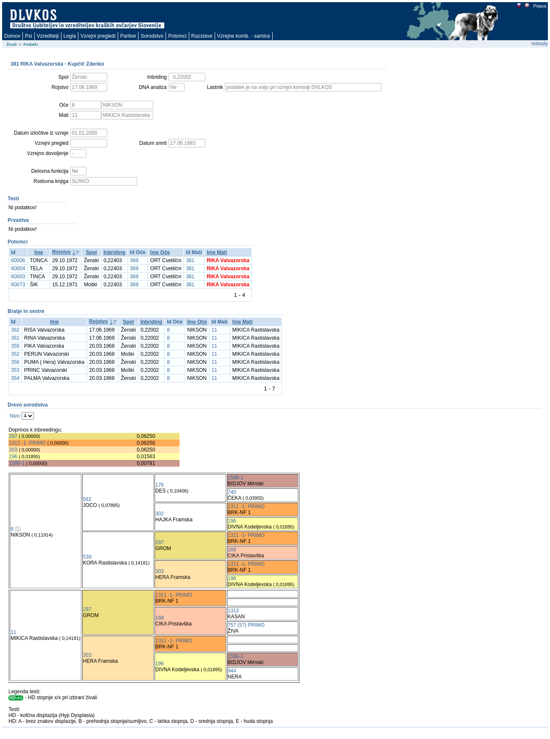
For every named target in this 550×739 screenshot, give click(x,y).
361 (15, 338)
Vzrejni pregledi (98, 36)
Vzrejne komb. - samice (243, 36)
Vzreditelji (48, 36)
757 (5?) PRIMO (246, 625)
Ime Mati (217, 252)
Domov (12, 36)
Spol (91, 252)
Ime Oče (160, 252)
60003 (18, 277)
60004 (18, 268)
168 (232, 550)
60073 (18, 285)
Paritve (128, 36)
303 (13, 450)
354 (15, 378)
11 (214, 330)
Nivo (15, 416)
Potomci (177, 36)
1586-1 (17, 463)
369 (134, 260)
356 (15, 362)
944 (232, 671)
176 (159, 485)
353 (15, 370)
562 (87, 499)
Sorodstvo (152, 36)
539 (87, 557)
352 (15, 354)
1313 (233, 611)
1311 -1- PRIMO (27, 443)
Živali (11, 44)
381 (190, 260)
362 (15, 330)
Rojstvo (61, 252)
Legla (70, 36)
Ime (38, 252)
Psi (28, 36)
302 (159, 514)
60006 (18, 260)
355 (15, 346)
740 (232, 492)
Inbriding (114, 252)
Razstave (202, 36)
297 (13, 436)
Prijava (539, 6)
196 (13, 456)
